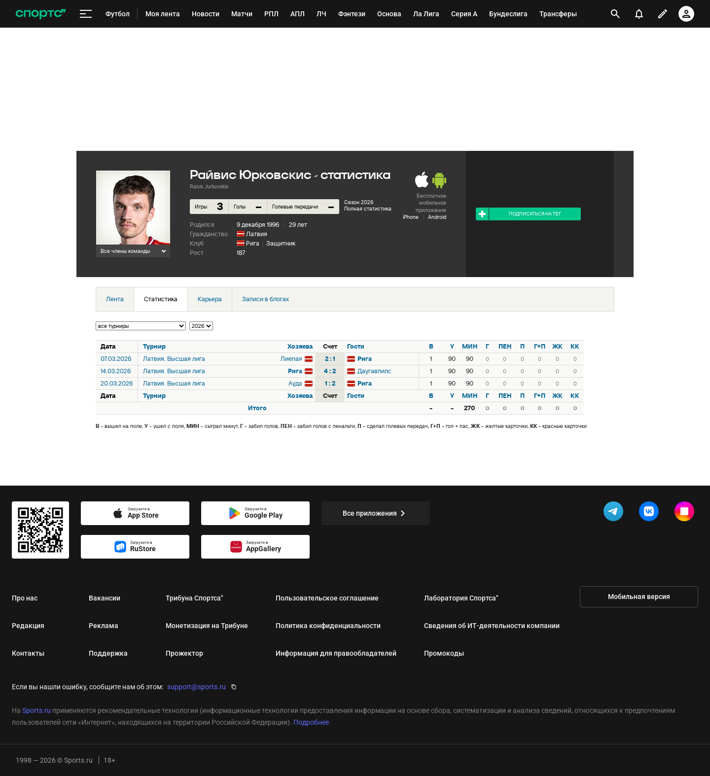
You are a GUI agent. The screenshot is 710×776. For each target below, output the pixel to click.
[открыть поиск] (615, 14)
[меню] (86, 14)
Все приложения (376, 513)
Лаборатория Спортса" (461, 598)
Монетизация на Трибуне (207, 626)
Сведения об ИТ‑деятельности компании (492, 626)
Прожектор (184, 653)
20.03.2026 (117, 383)
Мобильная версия (639, 596)
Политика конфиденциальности (328, 626)
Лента (115, 299)
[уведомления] (639, 14)
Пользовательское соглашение (327, 598)
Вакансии (104, 598)
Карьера (210, 299)
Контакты (28, 653)
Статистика (161, 299)
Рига (252, 243)
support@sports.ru (196, 687)
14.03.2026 (116, 371)
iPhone (411, 216)
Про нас (24, 598)
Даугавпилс (374, 371)
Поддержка (108, 653)
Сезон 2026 (358, 202)
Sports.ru (36, 710)
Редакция (28, 626)
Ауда (295, 383)
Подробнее (311, 722)
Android (437, 216)
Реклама (103, 626)
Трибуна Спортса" (194, 598)
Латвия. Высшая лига (174, 358)
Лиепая (291, 358)
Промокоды (444, 653)
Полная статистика (367, 208)
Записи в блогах (265, 299)
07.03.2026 (116, 358)
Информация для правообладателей (336, 653)
